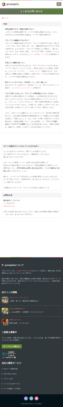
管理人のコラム (15, 319)
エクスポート (16, 88)
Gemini (28, 271)
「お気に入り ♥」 (34, 71)
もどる (5, 18)
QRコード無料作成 (9, 369)
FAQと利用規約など (17, 308)
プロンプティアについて (18, 297)
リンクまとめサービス (11, 383)
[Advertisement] (31, 235)
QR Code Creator (9, 374)
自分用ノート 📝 (41, 54)
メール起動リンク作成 (11, 388)
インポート (28, 88)
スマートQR (7, 379)
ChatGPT (19, 271)
